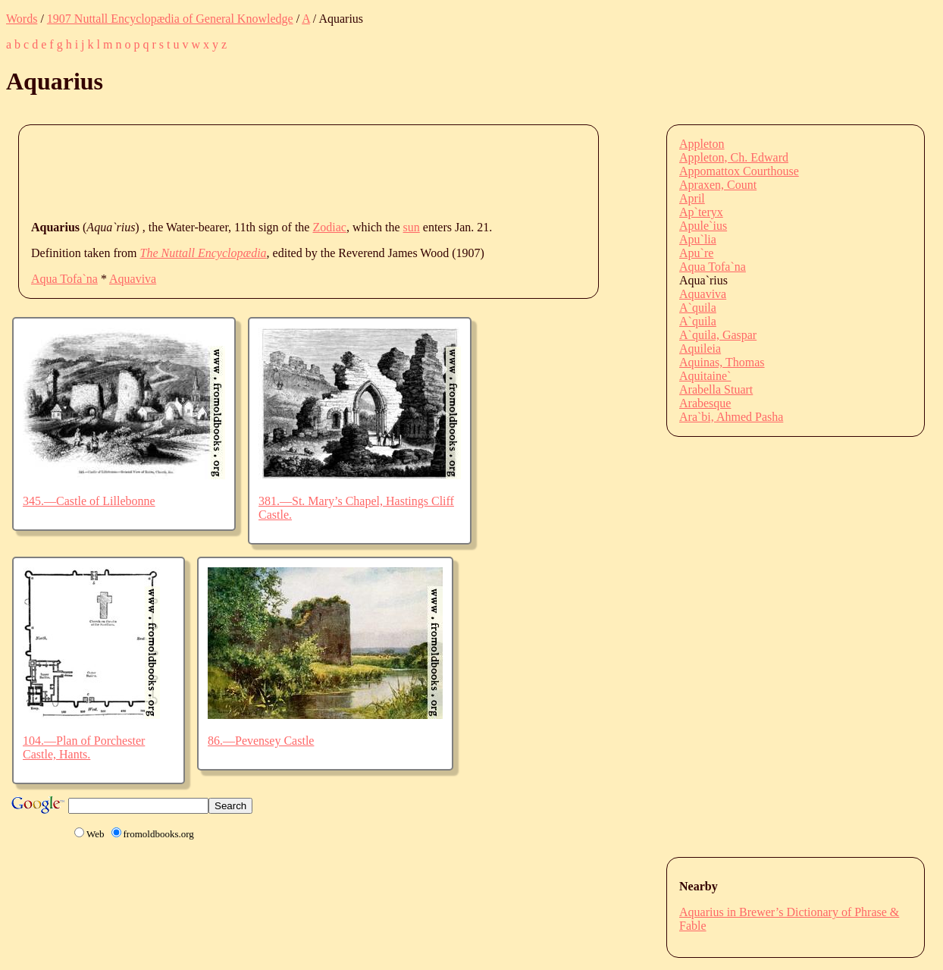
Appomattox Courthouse (739, 171)
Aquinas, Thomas (722, 362)
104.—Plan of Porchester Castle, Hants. (84, 747)
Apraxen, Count (718, 184)
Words (21, 18)
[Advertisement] (307, 171)
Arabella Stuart (716, 389)
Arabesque (705, 403)
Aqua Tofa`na (64, 278)
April (692, 198)
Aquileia (700, 348)
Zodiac (329, 227)
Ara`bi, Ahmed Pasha (731, 416)
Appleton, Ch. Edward (733, 157)
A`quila (697, 307)
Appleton (702, 143)
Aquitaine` (705, 375)
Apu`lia (697, 239)
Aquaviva (132, 278)
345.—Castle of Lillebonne (89, 500)
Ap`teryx (701, 212)
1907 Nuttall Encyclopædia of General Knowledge (170, 18)
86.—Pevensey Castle (261, 740)
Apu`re (696, 252)
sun (411, 227)
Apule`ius (703, 225)
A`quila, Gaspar (718, 334)
